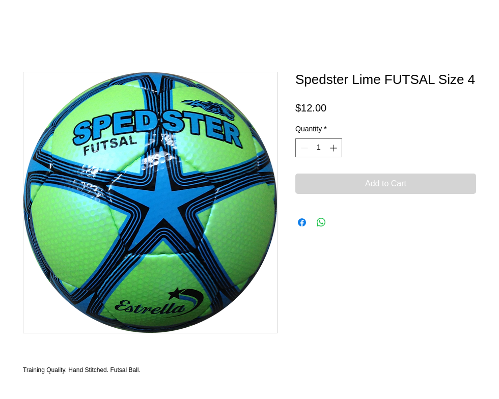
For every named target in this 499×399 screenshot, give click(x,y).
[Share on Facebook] (302, 222)
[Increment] (334, 148)
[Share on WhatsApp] (321, 222)
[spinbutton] (319, 148)
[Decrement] (303, 148)
